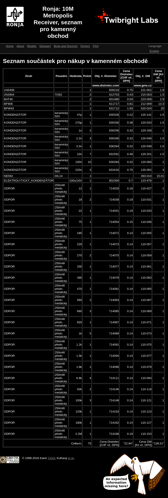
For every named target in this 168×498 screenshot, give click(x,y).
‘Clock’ (51, 458)
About (20, 46)
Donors (85, 46)
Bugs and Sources (66, 46)
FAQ (96, 46)
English (154, 51)
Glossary (45, 46)
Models (32, 46)
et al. (71, 458)
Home (10, 46)
